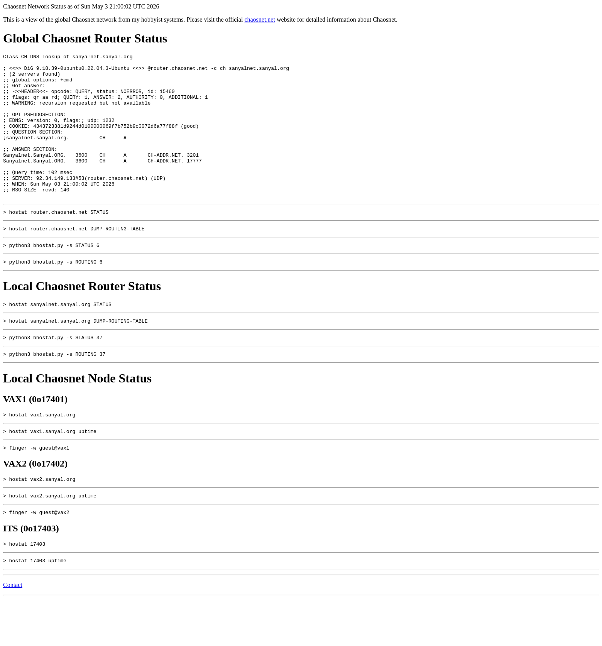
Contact (12, 632)
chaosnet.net (259, 19)
